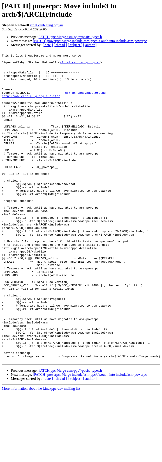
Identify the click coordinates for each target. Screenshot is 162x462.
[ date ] (48, 45)
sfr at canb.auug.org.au (46, 25)
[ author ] (90, 45)
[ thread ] (60, 45)
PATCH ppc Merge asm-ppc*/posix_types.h (70, 37)
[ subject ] (75, 45)
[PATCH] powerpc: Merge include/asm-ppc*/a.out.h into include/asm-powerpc (90, 41)
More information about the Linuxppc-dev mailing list (41, 450)
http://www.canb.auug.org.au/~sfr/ (31, 105)
